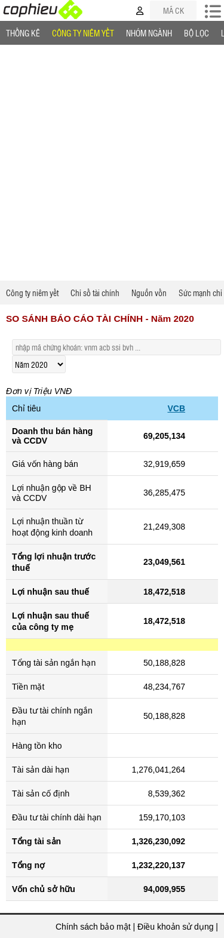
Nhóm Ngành (149, 32)
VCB (176, 408)
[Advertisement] (112, 163)
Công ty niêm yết (83, 32)
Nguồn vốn (149, 292)
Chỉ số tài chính (94, 292)
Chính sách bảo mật (93, 926)
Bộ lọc (196, 32)
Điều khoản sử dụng (175, 926)
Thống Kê (23, 32)
